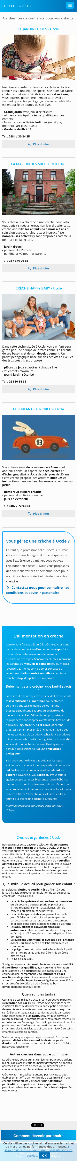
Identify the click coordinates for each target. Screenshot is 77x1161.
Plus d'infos (40, 144)
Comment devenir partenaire (38, 1136)
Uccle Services (17, 6)
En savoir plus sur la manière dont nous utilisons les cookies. (38, 1151)
